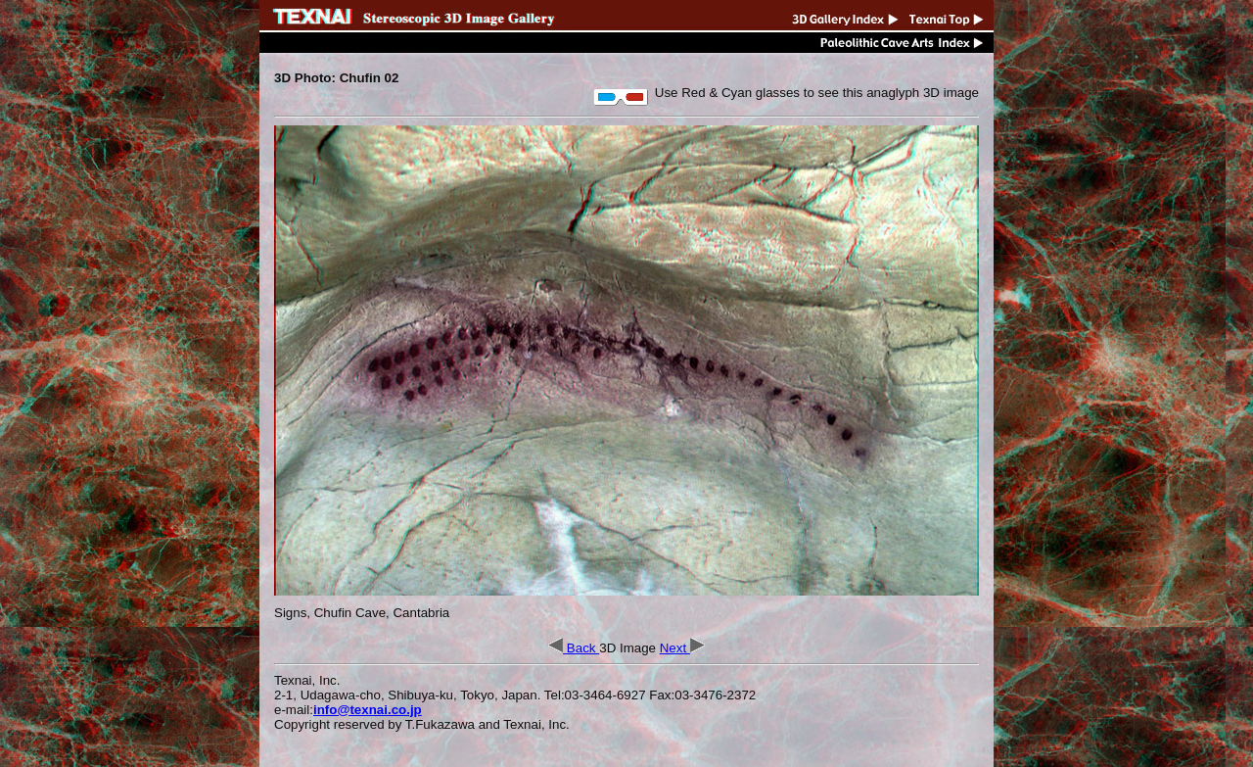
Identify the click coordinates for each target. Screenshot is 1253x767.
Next (682, 648)
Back (573, 648)
